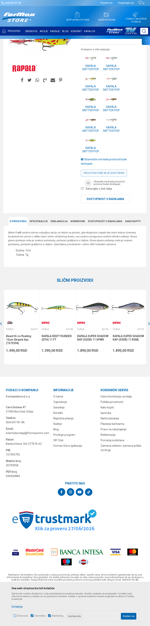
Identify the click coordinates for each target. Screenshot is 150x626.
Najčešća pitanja (63, 457)
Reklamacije (108, 473)
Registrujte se (126, 2)
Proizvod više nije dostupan (103, 211)
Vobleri (51, 41)
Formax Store (11, 41)
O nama (58, 435)
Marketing (57, 615)
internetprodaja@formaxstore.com (27, 472)
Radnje (57, 462)
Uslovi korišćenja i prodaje (116, 435)
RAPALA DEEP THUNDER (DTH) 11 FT (57, 376)
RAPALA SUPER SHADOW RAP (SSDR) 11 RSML (128, 376)
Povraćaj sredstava (112, 479)
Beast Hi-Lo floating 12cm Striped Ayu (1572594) (18, 378)
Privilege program (64, 473)
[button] (144, 31)
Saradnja (58, 446)
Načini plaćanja (110, 457)
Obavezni (22, 615)
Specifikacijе (38, 260)
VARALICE (39, 41)
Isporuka (106, 451)
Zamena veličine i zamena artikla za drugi (121, 487)
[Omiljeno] (141, 3)
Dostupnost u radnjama (105, 237)
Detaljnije (17, 606)
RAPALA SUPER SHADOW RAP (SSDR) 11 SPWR (92, 376)
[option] (40, 81)
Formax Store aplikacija (67, 484)
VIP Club (58, 479)
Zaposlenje (60, 440)
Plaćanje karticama (112, 462)
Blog (56, 468)
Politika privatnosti (112, 440)
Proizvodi (26, 41)
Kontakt (58, 451)
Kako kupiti (133, 260)
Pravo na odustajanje (114, 468)
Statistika (40, 615)
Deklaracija (59, 260)
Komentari (78, 260)
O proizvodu (18, 260)
